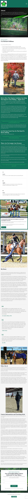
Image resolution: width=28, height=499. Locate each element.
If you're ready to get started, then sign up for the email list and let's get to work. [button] (14, 165)
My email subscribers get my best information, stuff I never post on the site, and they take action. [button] (14, 137)
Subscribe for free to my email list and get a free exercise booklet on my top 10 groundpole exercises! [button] (14, 122)
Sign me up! (3, 227)
